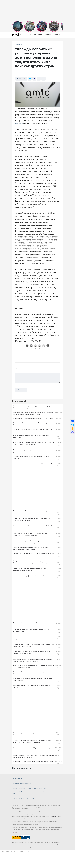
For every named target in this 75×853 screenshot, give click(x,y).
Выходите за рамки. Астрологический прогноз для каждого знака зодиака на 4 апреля (33, 756)
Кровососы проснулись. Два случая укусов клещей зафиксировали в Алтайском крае (31, 542)
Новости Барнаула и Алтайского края (23, 798)
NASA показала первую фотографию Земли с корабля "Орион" (31, 686)
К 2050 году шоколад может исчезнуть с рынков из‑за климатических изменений (31, 652)
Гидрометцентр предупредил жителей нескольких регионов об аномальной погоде (30, 548)
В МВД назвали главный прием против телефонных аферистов (31, 436)
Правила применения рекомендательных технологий (27, 801)
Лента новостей (19, 401)
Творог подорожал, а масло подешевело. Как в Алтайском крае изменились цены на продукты (33, 660)
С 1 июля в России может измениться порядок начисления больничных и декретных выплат (33, 673)
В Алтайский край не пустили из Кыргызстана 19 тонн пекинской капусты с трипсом (32, 624)
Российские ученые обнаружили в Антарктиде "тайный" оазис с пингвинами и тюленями (32, 527)
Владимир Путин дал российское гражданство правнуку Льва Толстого (33, 679)
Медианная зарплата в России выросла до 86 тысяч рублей (33, 553)
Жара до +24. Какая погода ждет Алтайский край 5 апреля (33, 418)
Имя (17, 368)
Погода (14, 793)
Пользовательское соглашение (21, 783)
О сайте (14, 796)
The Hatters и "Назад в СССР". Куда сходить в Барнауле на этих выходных (33, 748)
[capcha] (32, 386)
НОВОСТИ (18, 44)
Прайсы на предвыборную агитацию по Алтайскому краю (29, 791)
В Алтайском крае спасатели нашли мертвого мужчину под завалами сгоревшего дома (33, 645)
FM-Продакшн (16, 781)
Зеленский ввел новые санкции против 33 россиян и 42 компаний (32, 465)
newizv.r (19, 123)
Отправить (21, 390)
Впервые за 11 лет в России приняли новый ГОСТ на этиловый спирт (31, 630)
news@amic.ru (54, 816)
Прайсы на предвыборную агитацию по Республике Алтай (29, 788)
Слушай (48, 35)
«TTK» (28, 851)
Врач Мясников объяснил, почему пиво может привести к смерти (33, 512)
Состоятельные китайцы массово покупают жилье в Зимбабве (31, 457)
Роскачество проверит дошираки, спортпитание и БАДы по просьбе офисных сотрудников (33, 443)
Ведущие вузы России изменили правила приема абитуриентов (30, 638)
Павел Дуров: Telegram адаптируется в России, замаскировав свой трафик (29, 569)
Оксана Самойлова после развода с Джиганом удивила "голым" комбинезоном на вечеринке (32, 424)
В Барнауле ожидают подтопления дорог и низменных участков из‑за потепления (32, 451)
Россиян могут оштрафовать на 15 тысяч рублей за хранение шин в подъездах (30, 577)
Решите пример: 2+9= (22, 386)
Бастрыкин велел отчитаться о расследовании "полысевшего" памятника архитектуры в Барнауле (31, 562)
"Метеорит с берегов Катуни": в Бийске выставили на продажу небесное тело (31, 519)
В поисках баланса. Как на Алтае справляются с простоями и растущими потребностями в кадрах (33, 741)
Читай (40, 35)
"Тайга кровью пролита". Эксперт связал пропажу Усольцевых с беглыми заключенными (30, 534)
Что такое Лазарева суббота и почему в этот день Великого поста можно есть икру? (33, 666)
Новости (33, 35)
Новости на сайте (17, 778)
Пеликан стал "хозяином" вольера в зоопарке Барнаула (32, 429)
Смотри (57, 35)
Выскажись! (21, 78)
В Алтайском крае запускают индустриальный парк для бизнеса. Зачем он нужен (32, 407)
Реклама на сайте (17, 786)
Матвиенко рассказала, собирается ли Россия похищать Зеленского (32, 734)
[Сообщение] (37, 378)
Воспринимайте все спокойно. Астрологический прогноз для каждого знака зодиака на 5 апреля (33, 413)
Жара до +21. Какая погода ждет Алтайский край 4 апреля (33, 761)
